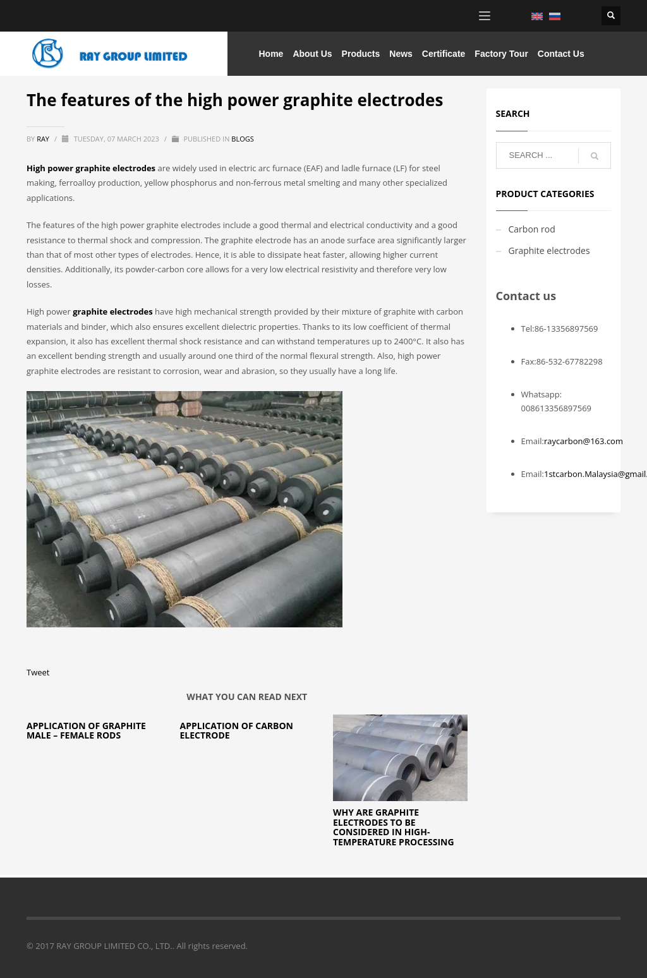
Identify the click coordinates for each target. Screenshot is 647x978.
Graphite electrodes (549, 250)
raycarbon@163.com (583, 441)
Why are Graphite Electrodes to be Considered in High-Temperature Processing (393, 826)
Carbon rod (532, 229)
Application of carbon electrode (236, 730)
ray (44, 138)
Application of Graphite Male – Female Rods (86, 730)
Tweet (38, 672)
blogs (242, 138)
